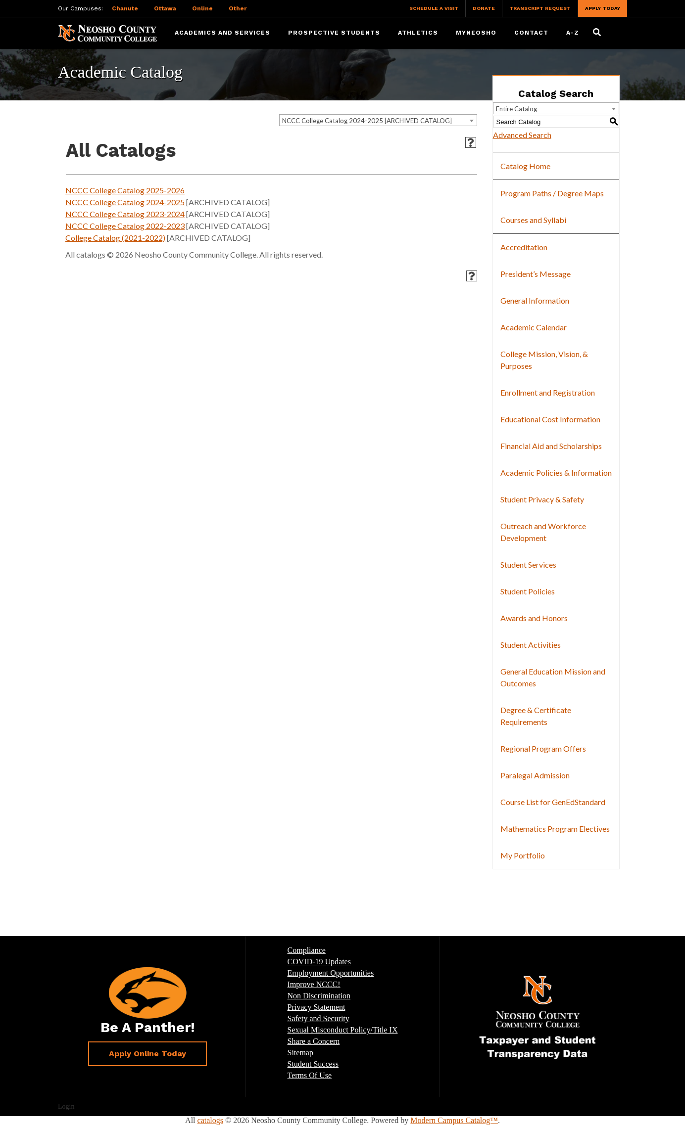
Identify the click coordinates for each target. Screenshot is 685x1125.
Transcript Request (540, 8)
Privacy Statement (316, 1007)
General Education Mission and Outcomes (552, 677)
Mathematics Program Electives (555, 828)
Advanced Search (522, 134)
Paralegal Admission (535, 775)
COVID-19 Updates (319, 961)
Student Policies (527, 591)
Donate (484, 8)
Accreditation (523, 247)
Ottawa (165, 8)
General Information (534, 300)
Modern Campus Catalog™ (454, 1120)
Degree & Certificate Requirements (535, 715)
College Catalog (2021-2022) (115, 237)
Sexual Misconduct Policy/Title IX (343, 1030)
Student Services (528, 564)
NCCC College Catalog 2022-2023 (125, 225)
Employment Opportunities (331, 973)
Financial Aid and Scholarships (551, 445)
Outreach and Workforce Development (543, 531)
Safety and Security (318, 1018)
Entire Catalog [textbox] (516, 109)
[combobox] (378, 120)
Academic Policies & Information (556, 472)
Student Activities (530, 644)
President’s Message (535, 273)
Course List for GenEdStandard (552, 802)
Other (237, 8)
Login (66, 1106)
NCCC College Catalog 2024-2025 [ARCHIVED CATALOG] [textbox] (367, 121)
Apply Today (602, 8)
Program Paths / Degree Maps (552, 193)
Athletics (418, 32)
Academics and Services (222, 32)
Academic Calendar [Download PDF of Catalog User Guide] (533, 327)
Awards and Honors (534, 618)
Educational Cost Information (550, 419)
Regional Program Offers (543, 748)
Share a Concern (314, 1041)
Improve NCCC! (314, 984)
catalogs (210, 1120)
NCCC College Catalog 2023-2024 (125, 214)
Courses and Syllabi (533, 220)
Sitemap (300, 1052)
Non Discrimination (319, 995)
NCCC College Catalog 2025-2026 (125, 190)
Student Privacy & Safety (542, 499)
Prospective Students (334, 32)
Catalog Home (525, 166)
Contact (531, 32)
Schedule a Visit (433, 8)
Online (202, 8)
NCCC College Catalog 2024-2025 (125, 202)
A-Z (572, 32)
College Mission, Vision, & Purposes (544, 359)
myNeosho (476, 32)
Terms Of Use (310, 1075)
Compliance (307, 950)
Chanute (125, 8)
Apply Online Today (147, 1053)
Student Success (313, 1064)
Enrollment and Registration (547, 392)
